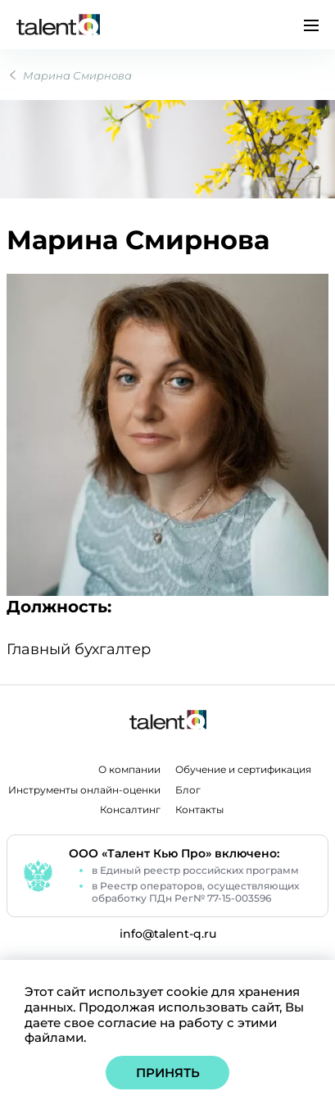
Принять (168, 1072)
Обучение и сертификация (243, 769)
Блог (188, 790)
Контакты (199, 810)
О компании (129, 769)
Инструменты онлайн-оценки (84, 790)
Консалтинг (130, 810)
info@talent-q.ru (168, 934)
